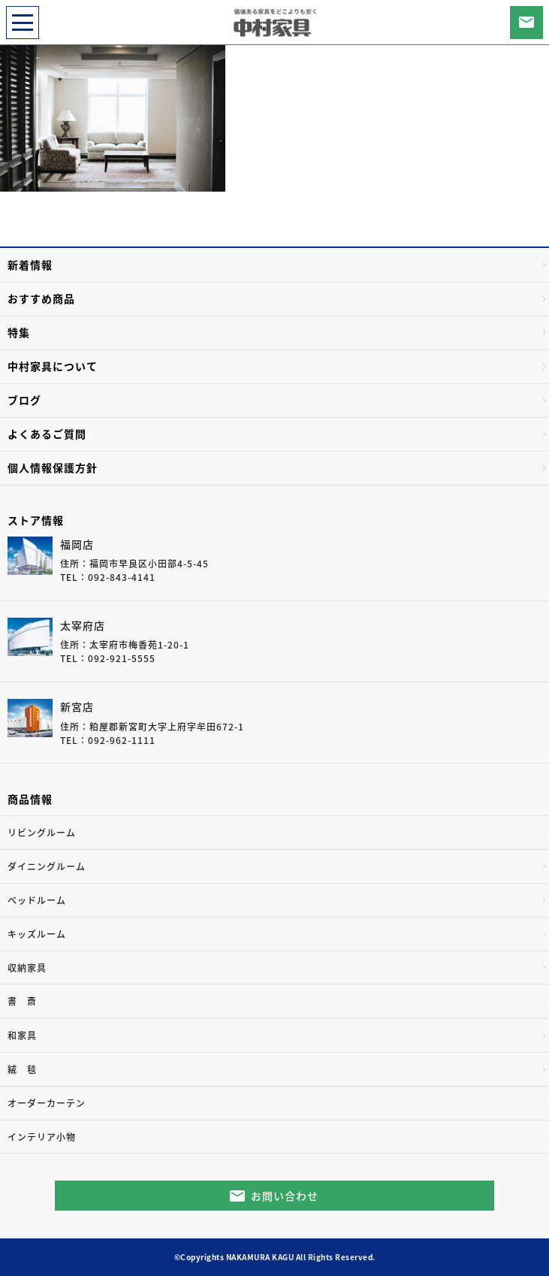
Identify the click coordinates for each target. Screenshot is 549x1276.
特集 (19, 332)
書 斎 (22, 1001)
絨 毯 (22, 1069)
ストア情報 (36, 520)
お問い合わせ (284, 1195)
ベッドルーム (37, 900)
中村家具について (53, 365)
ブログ (24, 399)
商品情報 (30, 798)
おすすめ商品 (41, 298)
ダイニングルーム (47, 866)
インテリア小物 (42, 1137)
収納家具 (27, 968)
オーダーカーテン (47, 1103)
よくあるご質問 (47, 433)
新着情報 (30, 264)
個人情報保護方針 (53, 467)
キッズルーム (37, 934)
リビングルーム (42, 832)
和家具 (22, 1035)
